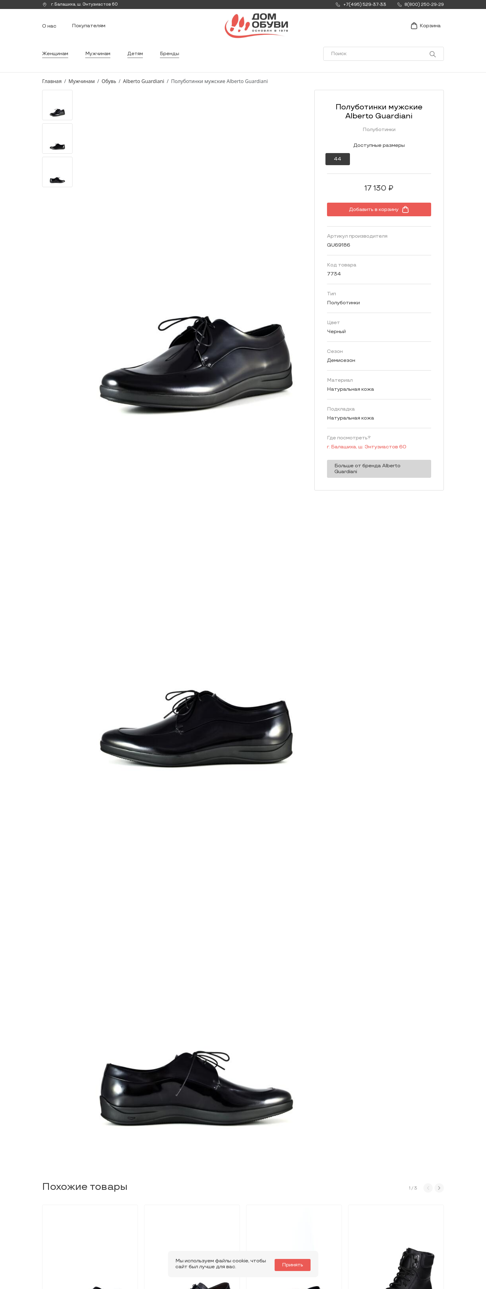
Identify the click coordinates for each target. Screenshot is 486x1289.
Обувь (109, 87)
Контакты (294, 1221)
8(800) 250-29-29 (63, 1248)
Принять (294, 1265)
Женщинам (55, 60)
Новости (293, 1211)
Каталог (214, 1196)
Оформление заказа (387, 1221)
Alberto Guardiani (143, 87)
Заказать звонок (69, 1224)
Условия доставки (384, 1211)
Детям (138, 60)
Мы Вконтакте (130, 1222)
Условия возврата (384, 1230)
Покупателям (88, 29)
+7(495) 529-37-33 (63, 1239)
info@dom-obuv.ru (129, 1234)
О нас (49, 30)
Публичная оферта (385, 1240)
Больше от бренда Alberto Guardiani (378, 472)
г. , (82, 4)
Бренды (173, 60)
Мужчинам (99, 60)
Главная (52, 87)
